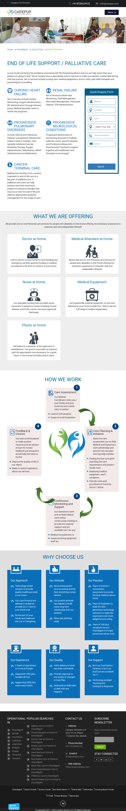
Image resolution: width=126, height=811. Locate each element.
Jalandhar (17, 744)
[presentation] (102, 155)
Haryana (16, 758)
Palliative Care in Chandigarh (45, 775)
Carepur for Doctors (18, 3)
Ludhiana (16, 740)
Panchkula (17, 736)
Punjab (15, 751)
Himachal (16, 754)
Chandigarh (17, 729)
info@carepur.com (109, 3)
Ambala (15, 747)
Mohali (15, 733)
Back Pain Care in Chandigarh (45, 765)
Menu (110, 12)
